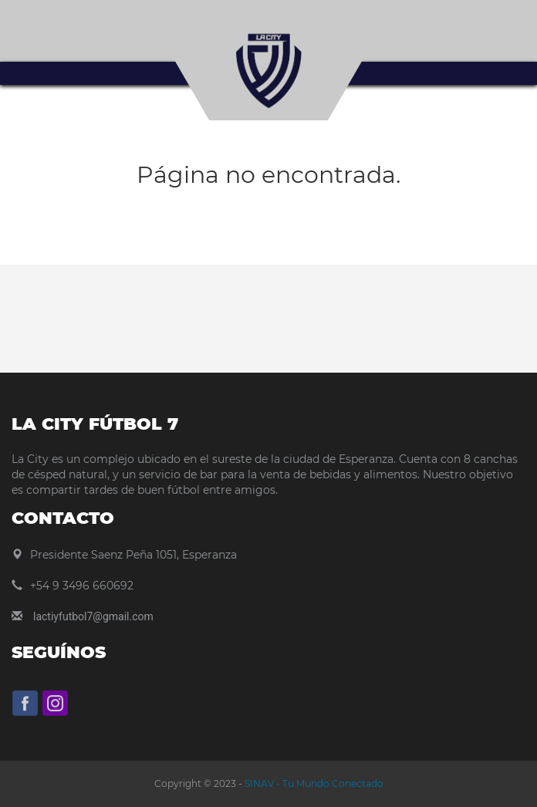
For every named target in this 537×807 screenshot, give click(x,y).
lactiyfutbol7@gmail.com (93, 616)
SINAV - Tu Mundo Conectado (312, 783)
